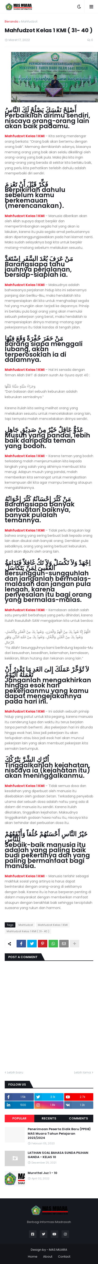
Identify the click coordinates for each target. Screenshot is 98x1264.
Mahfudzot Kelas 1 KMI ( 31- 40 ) (28, 931)
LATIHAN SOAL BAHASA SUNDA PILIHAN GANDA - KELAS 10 (58, 1155)
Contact (64, 1256)
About (47, 1256)
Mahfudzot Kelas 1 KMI (25, 136)
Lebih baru (15, 1072)
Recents (49, 1118)
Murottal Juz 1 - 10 (42, 1173)
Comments (78, 1118)
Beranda (11, 21)
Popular (19, 1118)
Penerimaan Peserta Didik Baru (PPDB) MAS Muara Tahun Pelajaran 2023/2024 (59, 1133)
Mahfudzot (29, 21)
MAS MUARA (58, 1249)
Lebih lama (82, 1072)
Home (32, 1256)
